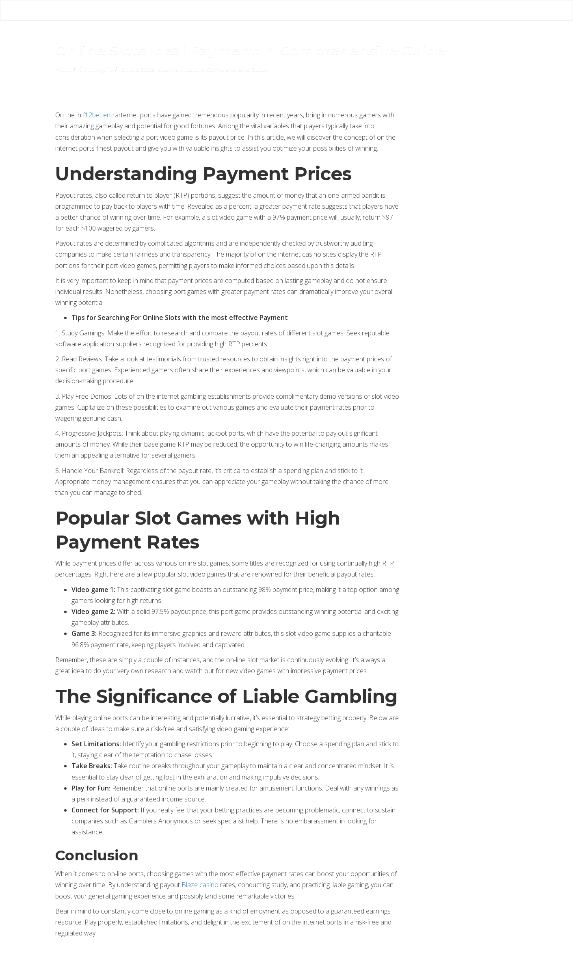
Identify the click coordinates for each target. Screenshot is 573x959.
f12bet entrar (102, 114)
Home (63, 69)
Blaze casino (200, 884)
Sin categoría (96, 69)
